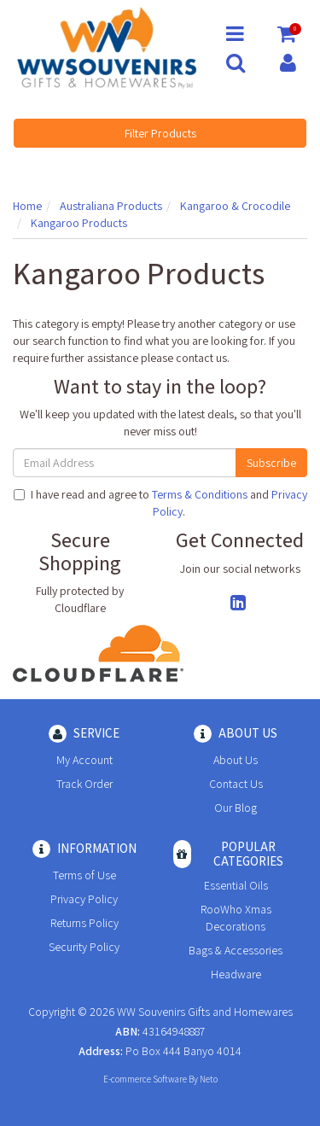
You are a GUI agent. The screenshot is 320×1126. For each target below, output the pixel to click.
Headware (236, 974)
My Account (84, 759)
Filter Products (160, 133)
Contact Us (236, 783)
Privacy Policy (84, 899)
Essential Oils (236, 885)
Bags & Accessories (235, 950)
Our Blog (235, 807)
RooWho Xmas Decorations (236, 917)
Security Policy (84, 946)
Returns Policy (84, 923)
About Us (235, 759)
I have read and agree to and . (160, 503)
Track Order (84, 783)
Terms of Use (84, 875)
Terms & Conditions (199, 494)
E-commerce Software (145, 1079)
